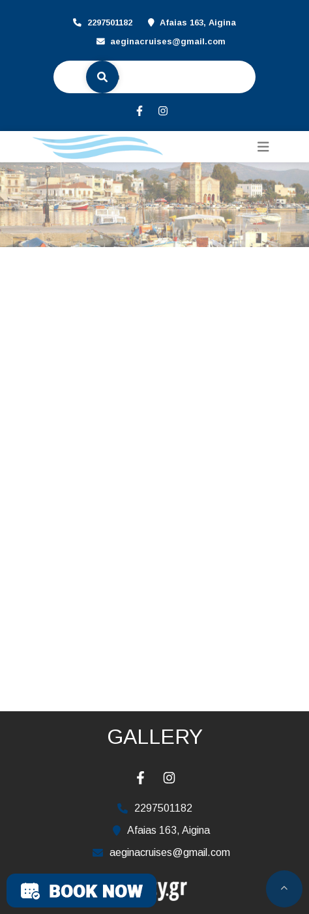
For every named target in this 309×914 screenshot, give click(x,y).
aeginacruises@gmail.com (168, 41)
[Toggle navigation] (263, 147)
